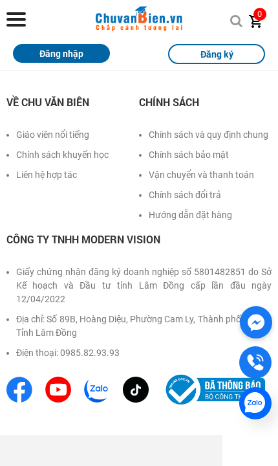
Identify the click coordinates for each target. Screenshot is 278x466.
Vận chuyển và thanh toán (201, 175)
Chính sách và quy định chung (208, 134)
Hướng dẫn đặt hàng (190, 215)
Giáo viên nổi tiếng (52, 134)
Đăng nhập (61, 53)
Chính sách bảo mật (189, 155)
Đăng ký (216, 54)
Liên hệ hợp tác (46, 175)
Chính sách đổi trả (185, 195)
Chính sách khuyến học (62, 155)
